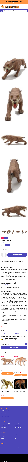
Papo (2, 434)
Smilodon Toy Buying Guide (7, 284)
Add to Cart (17, 255)
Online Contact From (5, 410)
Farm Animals (3, 449)
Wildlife (2, 447)
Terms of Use (17, 425)
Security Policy (17, 423)
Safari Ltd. (17, 436)
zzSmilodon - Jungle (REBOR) (19, 391)
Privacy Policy (3, 427)
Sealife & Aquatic (18, 447)
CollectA (2, 436)
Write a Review (3, 242)
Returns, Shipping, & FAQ (5, 423)
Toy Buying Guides (18, 427)
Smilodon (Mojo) (17, 368)
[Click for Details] (14, 2)
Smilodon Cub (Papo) (5, 368)
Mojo (15, 438)
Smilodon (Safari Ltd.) (5, 391)
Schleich (2, 438)
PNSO (16, 434)
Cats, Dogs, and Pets (18, 449)
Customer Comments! (5, 425)
